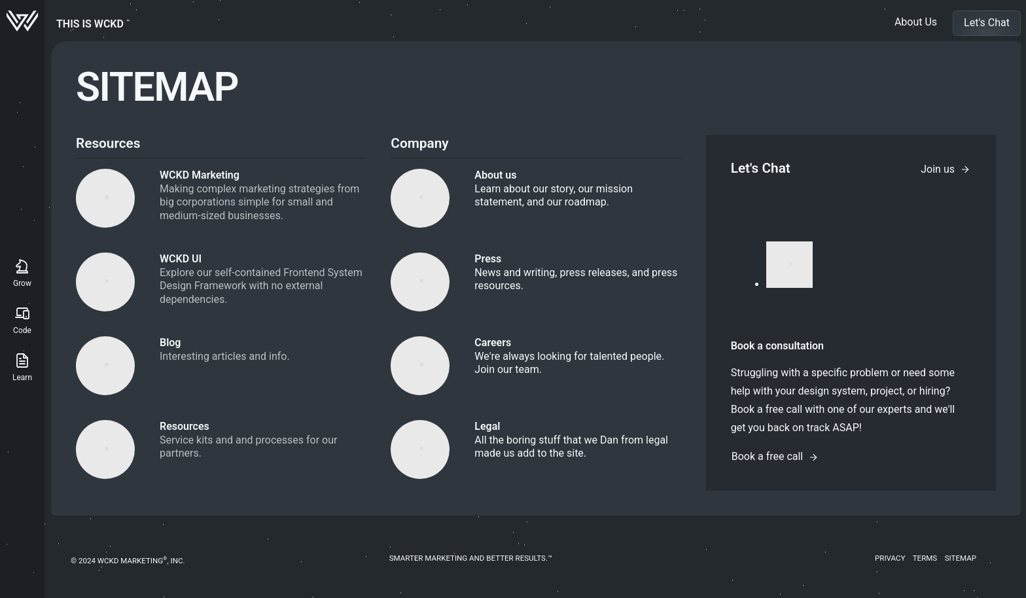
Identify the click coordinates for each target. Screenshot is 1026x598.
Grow (22, 272)
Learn (22, 366)
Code (22, 319)
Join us (945, 169)
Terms (925, 558)
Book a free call (775, 456)
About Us (915, 22)
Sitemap (960, 558)
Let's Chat (987, 22)
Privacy (890, 558)
